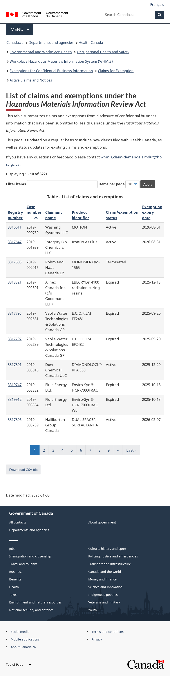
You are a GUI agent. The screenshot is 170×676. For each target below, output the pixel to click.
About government (102, 522)
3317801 (15, 364)
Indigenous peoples (103, 595)
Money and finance (102, 579)
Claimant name (53, 214)
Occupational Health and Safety (103, 52)
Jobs (12, 548)
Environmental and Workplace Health (41, 52)
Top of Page (19, 664)
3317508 (15, 261)
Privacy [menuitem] (97, 639)
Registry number (15, 214)
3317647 (15, 241)
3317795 (15, 313)
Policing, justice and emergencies (113, 556)
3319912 (15, 399)
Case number (34, 212)
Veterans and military (104, 602)
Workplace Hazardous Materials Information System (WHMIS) (61, 61)
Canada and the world (104, 572)
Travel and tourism (23, 564)
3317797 (15, 338)
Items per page (111, 184)
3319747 (15, 384)
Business (15, 572)
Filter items (16, 184)
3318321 (15, 282)
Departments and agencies (51, 42)
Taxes (13, 595)
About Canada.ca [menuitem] (23, 647)
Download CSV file (23, 469)
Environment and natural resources (35, 602)
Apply (147, 184)
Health (14, 587)
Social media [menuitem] (20, 632)
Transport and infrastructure (109, 564)
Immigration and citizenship (30, 556)
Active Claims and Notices (31, 80)
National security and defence (31, 610)
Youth (92, 610)
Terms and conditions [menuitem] (108, 632)
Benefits (15, 579)
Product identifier (80, 214)
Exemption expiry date (152, 212)
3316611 (15, 227)
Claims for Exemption (116, 70)
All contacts (17, 522)
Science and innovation (105, 587)
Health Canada (91, 42)
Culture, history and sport (107, 548)
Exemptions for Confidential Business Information (51, 70)
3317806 (15, 419)
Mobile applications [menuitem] (25, 639)
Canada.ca (15, 42)
